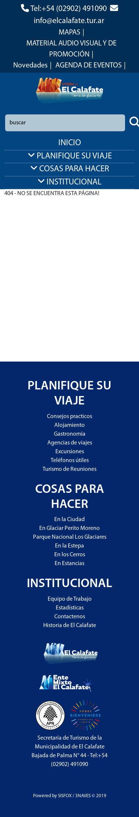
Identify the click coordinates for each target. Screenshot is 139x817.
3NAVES (83, 796)
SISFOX (65, 796)
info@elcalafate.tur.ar (69, 21)
